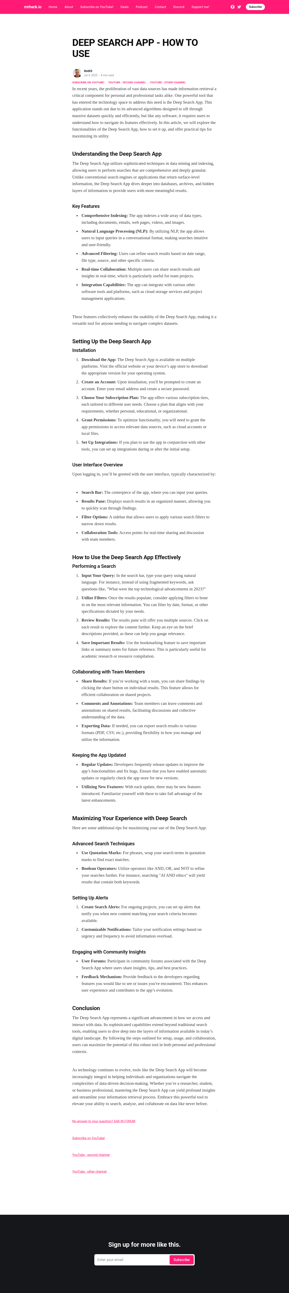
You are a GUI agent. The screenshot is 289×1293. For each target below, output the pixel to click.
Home (53, 7)
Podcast (142, 7)
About (68, 7)
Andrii (88, 71)
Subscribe (255, 7)
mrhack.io (32, 6)
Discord (178, 7)
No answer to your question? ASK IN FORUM (103, 1121)
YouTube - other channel (168, 82)
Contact (160, 7)
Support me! (200, 7)
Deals (125, 7)
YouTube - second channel (127, 82)
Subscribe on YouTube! (96, 7)
